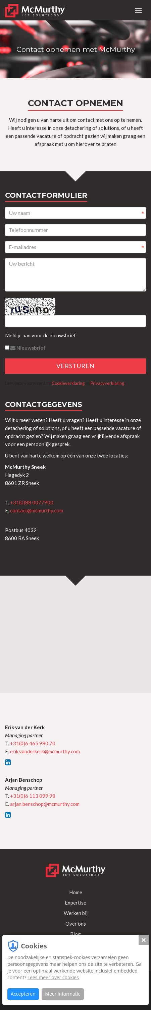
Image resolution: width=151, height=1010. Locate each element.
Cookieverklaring (68, 383)
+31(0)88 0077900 (31, 502)
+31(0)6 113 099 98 (32, 796)
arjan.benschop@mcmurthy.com (45, 804)
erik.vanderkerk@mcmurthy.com (45, 751)
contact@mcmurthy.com (36, 510)
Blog (75, 934)
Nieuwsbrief (25, 348)
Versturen (75, 365)
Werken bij (76, 913)
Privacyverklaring (107, 383)
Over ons (75, 924)
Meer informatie (63, 994)
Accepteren (23, 994)
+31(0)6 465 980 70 (32, 743)
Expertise (75, 903)
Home (75, 892)
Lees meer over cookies (53, 977)
